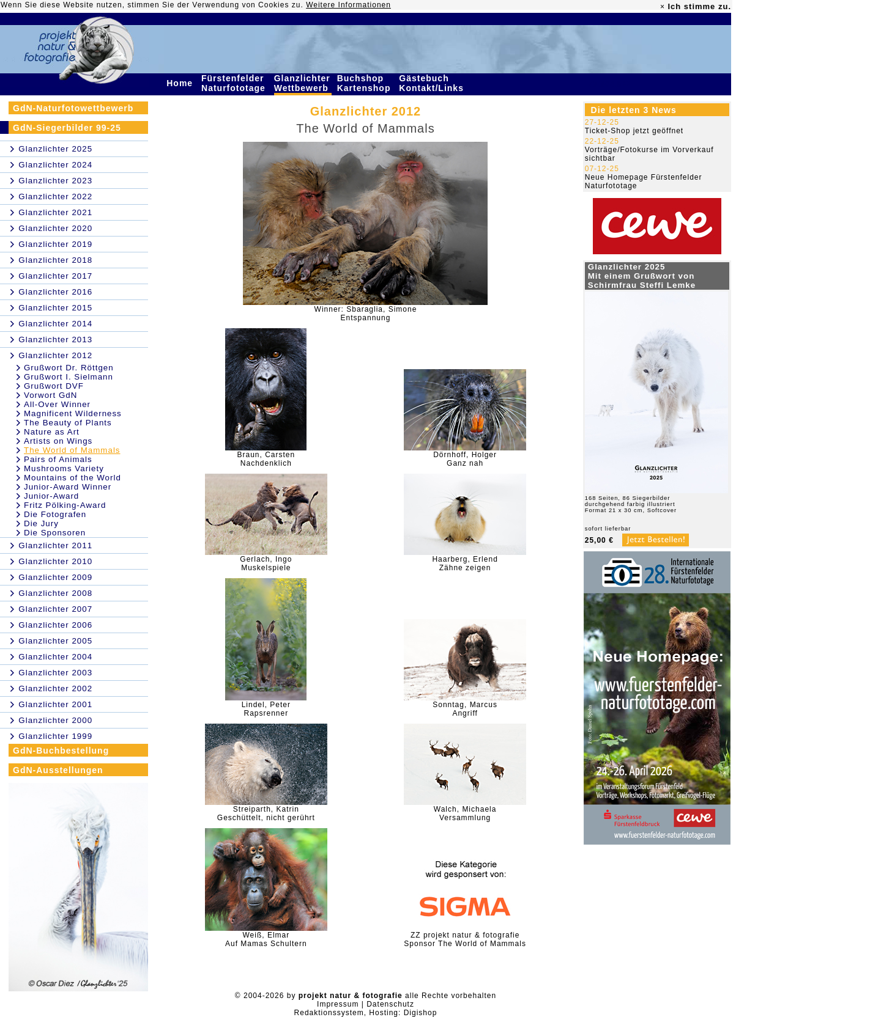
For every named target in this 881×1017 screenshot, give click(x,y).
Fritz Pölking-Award (65, 505)
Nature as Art (52, 431)
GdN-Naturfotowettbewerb (73, 108)
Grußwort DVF (54, 386)
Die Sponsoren (55, 532)
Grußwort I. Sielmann (68, 376)
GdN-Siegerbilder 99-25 (67, 128)
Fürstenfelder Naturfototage (235, 83)
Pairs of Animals (58, 459)
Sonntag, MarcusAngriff (465, 709)
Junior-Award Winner (67, 486)
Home (181, 83)
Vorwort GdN (50, 395)
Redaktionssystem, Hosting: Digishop (365, 1012)
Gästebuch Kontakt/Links (432, 83)
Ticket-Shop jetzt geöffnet (634, 131)
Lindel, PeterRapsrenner (266, 709)
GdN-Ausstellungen (58, 770)
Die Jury (41, 523)
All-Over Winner (57, 404)
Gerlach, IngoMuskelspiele (266, 563)
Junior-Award (51, 496)
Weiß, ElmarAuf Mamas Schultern (266, 939)
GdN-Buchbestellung (61, 750)
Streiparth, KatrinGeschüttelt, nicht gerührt (266, 813)
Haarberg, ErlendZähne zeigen (464, 563)
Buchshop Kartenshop (365, 83)
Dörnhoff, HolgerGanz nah (465, 459)
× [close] (662, 6)
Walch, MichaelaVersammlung (465, 813)
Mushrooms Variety (64, 468)
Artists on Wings (58, 441)
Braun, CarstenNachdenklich (266, 459)
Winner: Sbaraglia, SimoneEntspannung (365, 313)
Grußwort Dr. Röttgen (69, 367)
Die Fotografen (55, 514)
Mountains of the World (72, 477)
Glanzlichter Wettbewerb (303, 83)
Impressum (338, 1004)
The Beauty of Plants (68, 422)
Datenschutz (390, 1004)
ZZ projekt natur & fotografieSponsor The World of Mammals (465, 939)
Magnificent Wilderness (73, 413)
